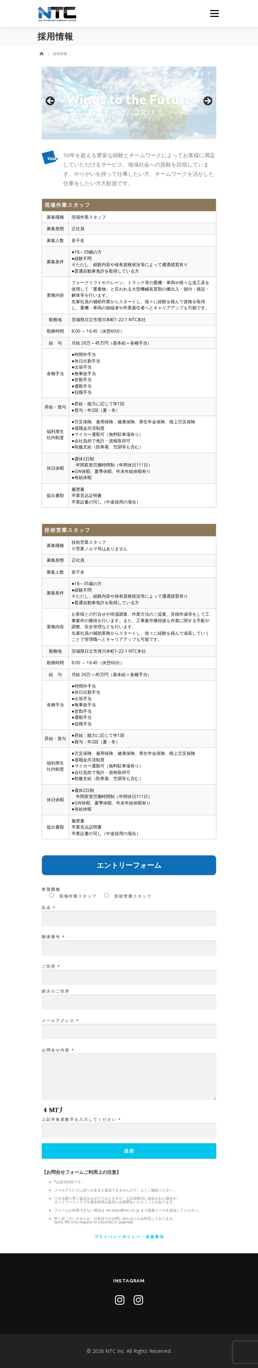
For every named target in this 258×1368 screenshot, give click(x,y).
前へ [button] (50, 101)
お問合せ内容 (129, 1074)
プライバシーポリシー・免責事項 (129, 1236)
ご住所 (129, 972)
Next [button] (207, 101)
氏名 (129, 913)
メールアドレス (129, 1026)
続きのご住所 (129, 997)
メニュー (214, 13)
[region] (129, 103)
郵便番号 (129, 942)
